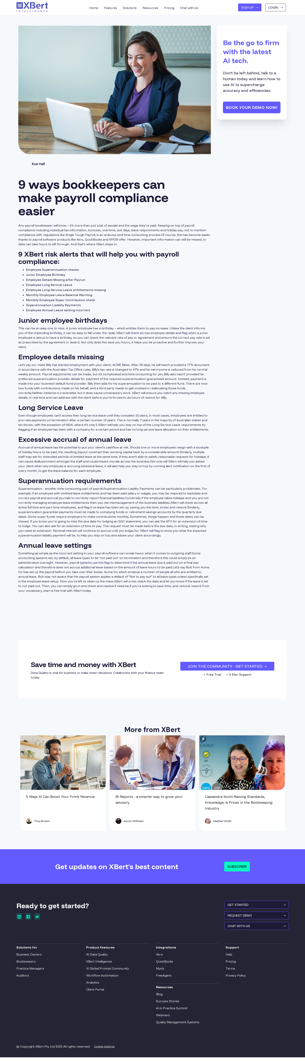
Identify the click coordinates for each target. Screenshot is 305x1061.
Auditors (24, 978)
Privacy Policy (235, 978)
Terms (229, 971)
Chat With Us (255, 931)
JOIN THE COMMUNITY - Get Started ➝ (227, 666)
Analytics (93, 985)
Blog (159, 997)
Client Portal (96, 992)
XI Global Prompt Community (108, 971)
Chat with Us (189, 8)
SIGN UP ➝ (249, 7)
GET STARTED (255, 907)
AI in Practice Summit (172, 1011)
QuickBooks (164, 964)
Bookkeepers (28, 964)
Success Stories (167, 1004)
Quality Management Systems (177, 1025)
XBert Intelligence (100, 964)
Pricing (230, 964)
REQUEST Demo (255, 919)
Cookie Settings (106, 1049)
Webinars (163, 1018)
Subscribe (237, 866)
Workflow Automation (103, 978)
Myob (160, 971)
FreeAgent (164, 978)
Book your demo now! (251, 107)
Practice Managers (32, 971)
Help (228, 957)
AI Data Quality (98, 957)
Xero (159, 957)
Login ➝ (275, 7)
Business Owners (31, 957)
